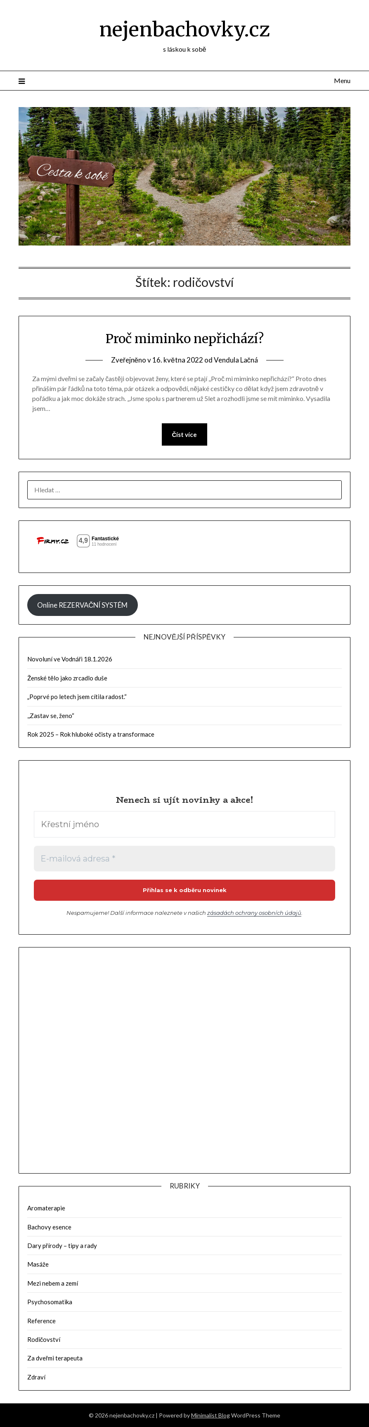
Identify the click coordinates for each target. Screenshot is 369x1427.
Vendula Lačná (236, 360)
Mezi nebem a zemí (52, 1283)
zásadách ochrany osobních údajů (254, 912)
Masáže (38, 1264)
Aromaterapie (46, 1208)
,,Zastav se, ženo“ (50, 715)
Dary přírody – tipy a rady (62, 1245)
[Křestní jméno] (185, 824)
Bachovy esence (49, 1227)
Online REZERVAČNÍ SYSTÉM (82, 605)
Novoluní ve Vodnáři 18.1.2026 (69, 659)
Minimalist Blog (210, 1415)
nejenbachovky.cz (184, 29)
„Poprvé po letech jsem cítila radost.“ (77, 696)
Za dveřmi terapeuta (55, 1358)
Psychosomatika (49, 1301)
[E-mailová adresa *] (185, 858)
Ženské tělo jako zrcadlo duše (67, 678)
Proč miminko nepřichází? (185, 338)
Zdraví (36, 1377)
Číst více (184, 434)
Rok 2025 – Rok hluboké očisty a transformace (91, 734)
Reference (41, 1320)
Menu (342, 80)
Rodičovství (44, 1339)
